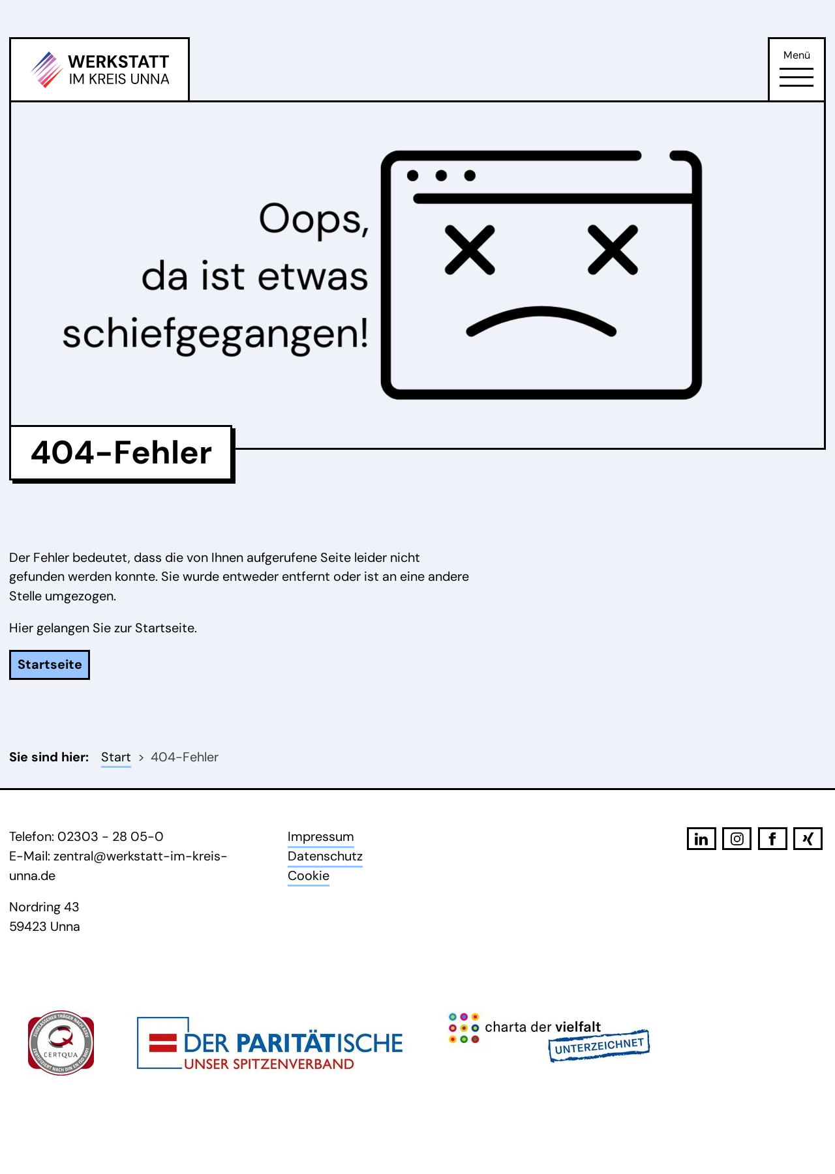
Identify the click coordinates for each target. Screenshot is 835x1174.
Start (116, 756)
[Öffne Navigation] (796, 77)
